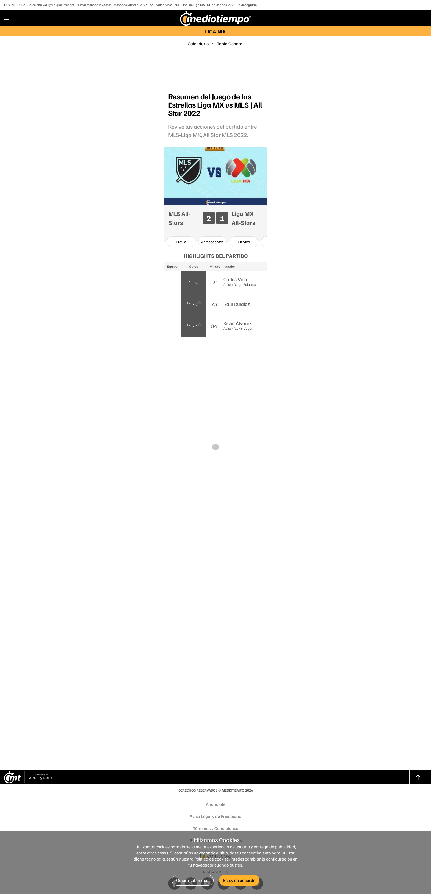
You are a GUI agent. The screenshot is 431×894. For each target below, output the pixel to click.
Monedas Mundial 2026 (131, 5)
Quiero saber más (192, 880)
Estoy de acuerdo (239, 880)
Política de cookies (211, 859)
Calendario (198, 43)
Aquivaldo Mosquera (164, 5)
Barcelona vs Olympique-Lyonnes (50, 5)
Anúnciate (215, 804)
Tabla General (230, 43)
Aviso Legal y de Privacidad (215, 816)
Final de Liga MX (193, 5)
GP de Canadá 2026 (221, 5)
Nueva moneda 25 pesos (94, 5)
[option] (181, 241)
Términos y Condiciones (215, 828)
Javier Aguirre (247, 5)
